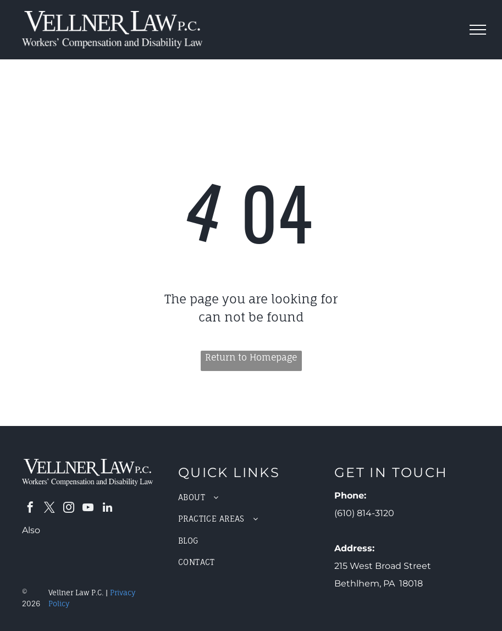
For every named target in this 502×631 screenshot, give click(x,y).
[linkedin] (107, 508)
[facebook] (30, 508)
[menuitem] (251, 497)
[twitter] (49, 508)
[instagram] (68, 508)
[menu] (478, 29)
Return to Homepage (251, 357)
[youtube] (88, 508)
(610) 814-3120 (364, 513)
